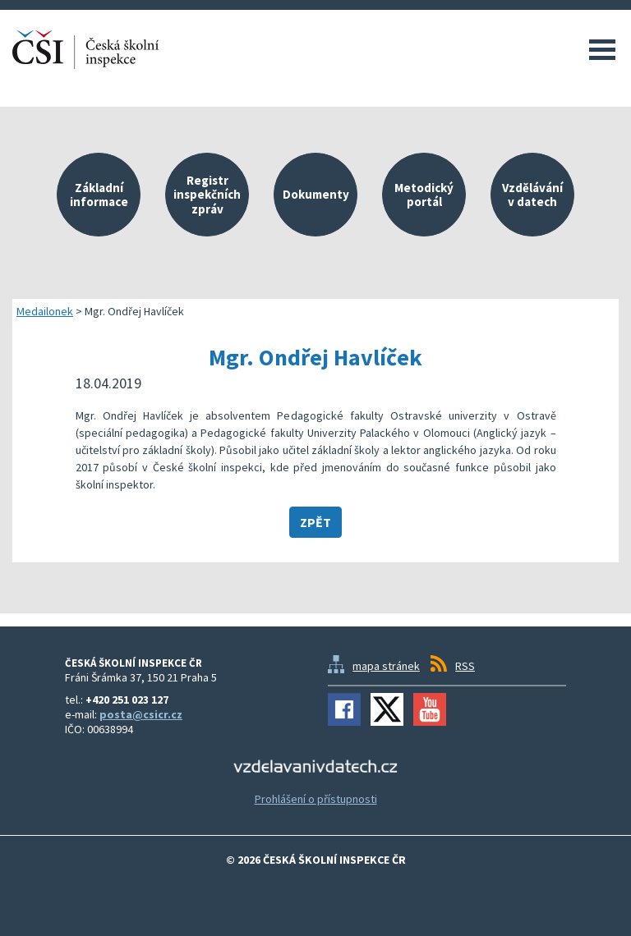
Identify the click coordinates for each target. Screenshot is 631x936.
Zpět (315, 522)
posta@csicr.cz (140, 714)
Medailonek (44, 311)
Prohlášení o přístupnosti (316, 798)
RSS (465, 665)
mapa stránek (386, 665)
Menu (602, 49)
